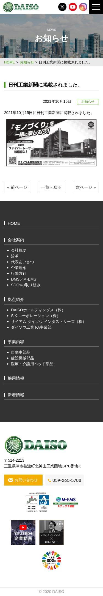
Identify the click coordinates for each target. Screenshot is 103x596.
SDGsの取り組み (25, 285)
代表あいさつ (22, 262)
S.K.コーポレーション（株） (35, 316)
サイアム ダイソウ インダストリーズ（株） (48, 321)
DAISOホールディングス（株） (38, 310)
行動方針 (18, 273)
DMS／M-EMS (23, 279)
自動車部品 (20, 352)
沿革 (15, 256)
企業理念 (18, 267)
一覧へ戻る (51, 187)
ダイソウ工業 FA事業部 (31, 327)
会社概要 (18, 250)
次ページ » (86, 187)
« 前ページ (17, 187)
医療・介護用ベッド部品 (32, 364)
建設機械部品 (22, 358)
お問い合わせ (26, 480)
